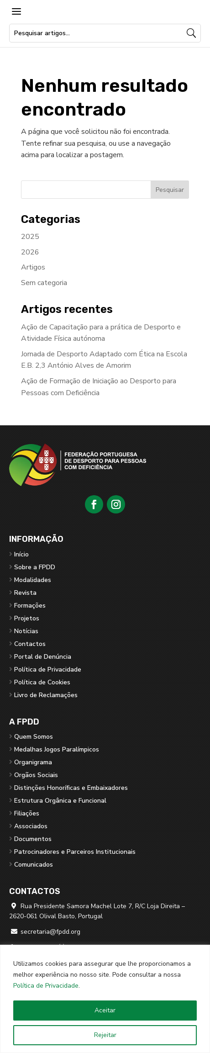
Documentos (33, 839)
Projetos (26, 618)
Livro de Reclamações (46, 695)
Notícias (26, 631)
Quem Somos (33, 736)
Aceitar (105, 1010)
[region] (105, 999)
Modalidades (32, 580)
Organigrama (33, 762)
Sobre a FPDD (34, 567)
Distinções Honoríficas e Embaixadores (71, 787)
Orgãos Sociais (36, 775)
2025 (30, 237)
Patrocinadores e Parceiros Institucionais (75, 851)
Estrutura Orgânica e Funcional (60, 800)
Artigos (33, 267)
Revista (25, 592)
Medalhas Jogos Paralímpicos (56, 749)
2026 (30, 252)
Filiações (26, 813)
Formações (30, 605)
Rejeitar (105, 1035)
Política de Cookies (42, 682)
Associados (30, 826)
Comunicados (33, 864)
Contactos (30, 644)
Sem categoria (44, 283)
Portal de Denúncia (42, 656)
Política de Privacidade (46, 985)
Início (21, 554)
